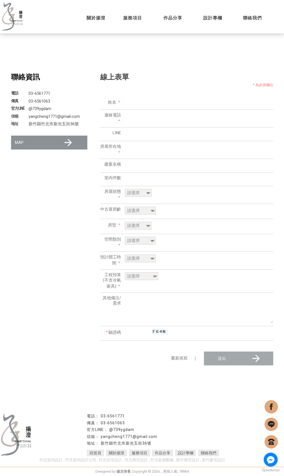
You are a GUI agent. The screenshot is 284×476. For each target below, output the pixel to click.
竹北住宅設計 (110, 460)
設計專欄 (185, 453)
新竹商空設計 (187, 460)
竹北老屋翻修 (162, 460)
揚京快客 (123, 471)
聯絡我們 (208, 453)
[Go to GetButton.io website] (271, 470)
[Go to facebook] (271, 460)
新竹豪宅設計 (213, 460)
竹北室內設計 (51, 460)
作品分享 (162, 453)
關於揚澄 (116, 453)
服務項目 (139, 453)
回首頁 (95, 453)
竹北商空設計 (136, 460)
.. (161, 471)
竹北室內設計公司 (80, 460)
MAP (44, 142)
